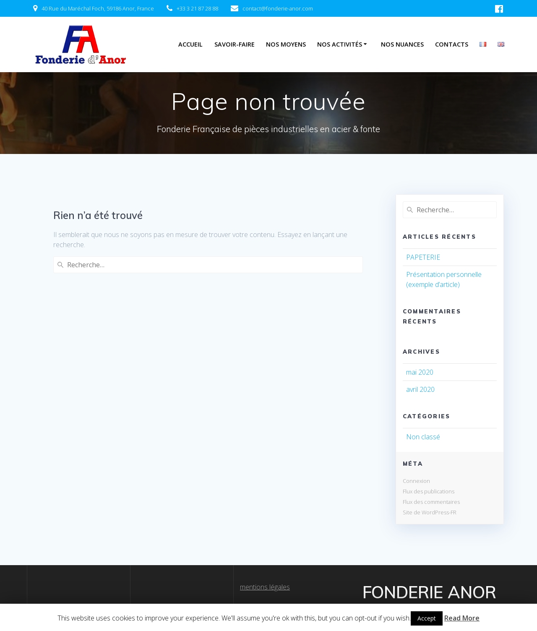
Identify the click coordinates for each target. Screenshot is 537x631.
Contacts (451, 44)
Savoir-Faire (234, 44)
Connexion (416, 481)
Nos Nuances (402, 44)
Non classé (423, 436)
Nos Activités (339, 44)
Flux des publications (428, 491)
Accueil (190, 44)
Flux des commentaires (431, 502)
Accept (426, 618)
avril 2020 (420, 389)
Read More (462, 618)
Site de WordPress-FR (429, 512)
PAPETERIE (423, 257)
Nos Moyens (286, 44)
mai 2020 (419, 372)
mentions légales (265, 587)
